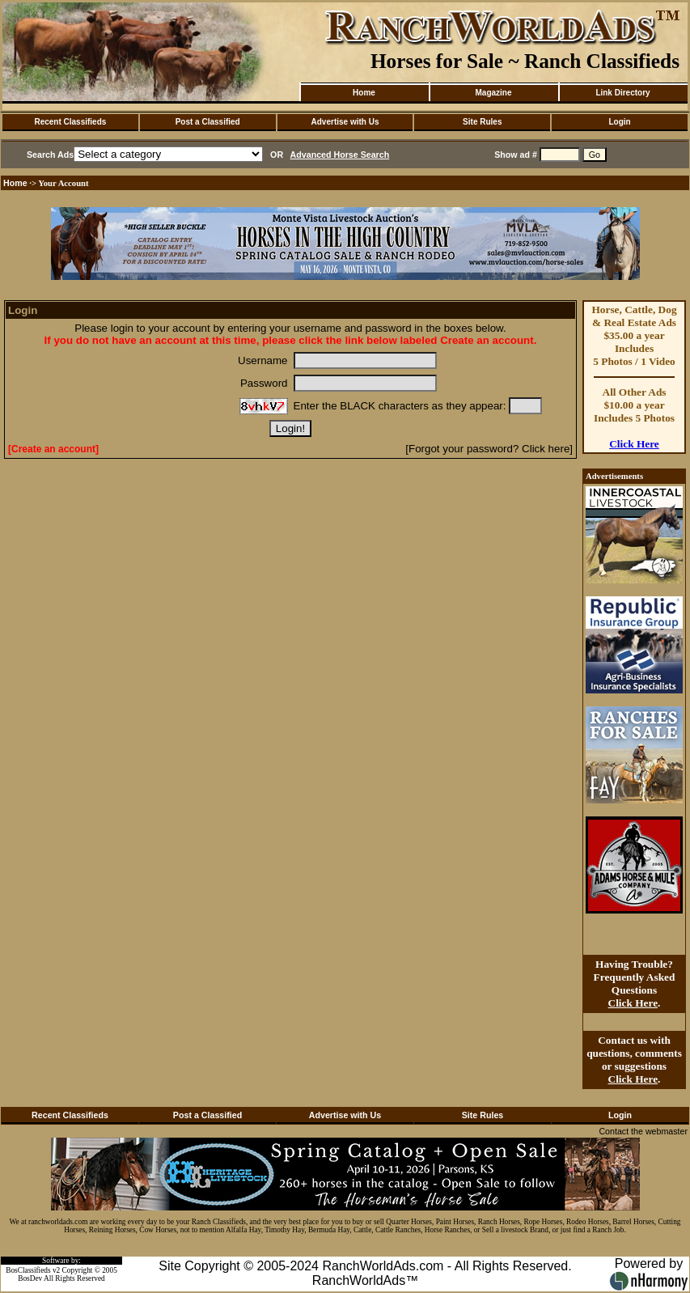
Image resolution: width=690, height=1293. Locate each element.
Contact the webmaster (643, 1131)
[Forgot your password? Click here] (489, 449)
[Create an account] (53, 449)
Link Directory (622, 92)
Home (364, 92)
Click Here (634, 444)
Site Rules (482, 121)
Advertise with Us (345, 121)
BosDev (30, 1278)
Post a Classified (208, 121)
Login (619, 121)
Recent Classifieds (70, 121)
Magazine (493, 92)
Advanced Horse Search (340, 154)
